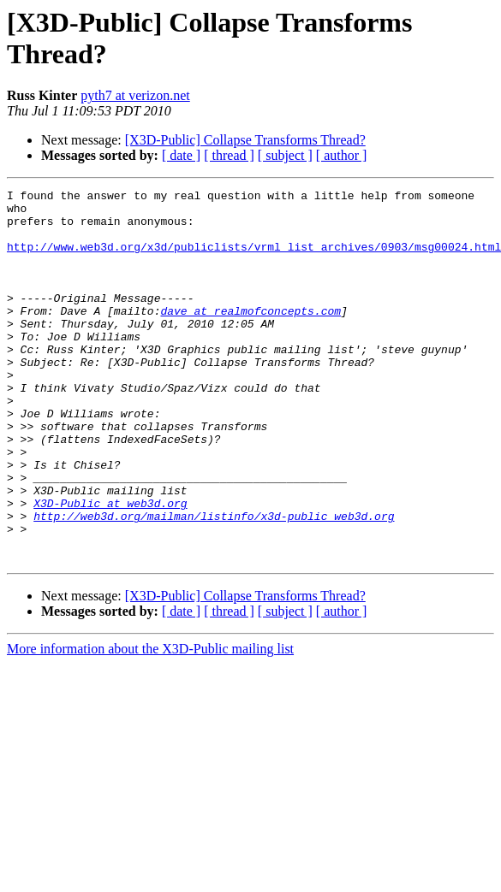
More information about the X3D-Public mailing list (150, 723)
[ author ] (341, 155)
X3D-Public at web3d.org (110, 567)
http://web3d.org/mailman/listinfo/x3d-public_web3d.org (213, 582)
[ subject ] (285, 155)
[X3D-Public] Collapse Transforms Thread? (245, 140)
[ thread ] (229, 155)
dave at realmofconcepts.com (250, 336)
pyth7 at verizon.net (135, 95)
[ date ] (181, 155)
